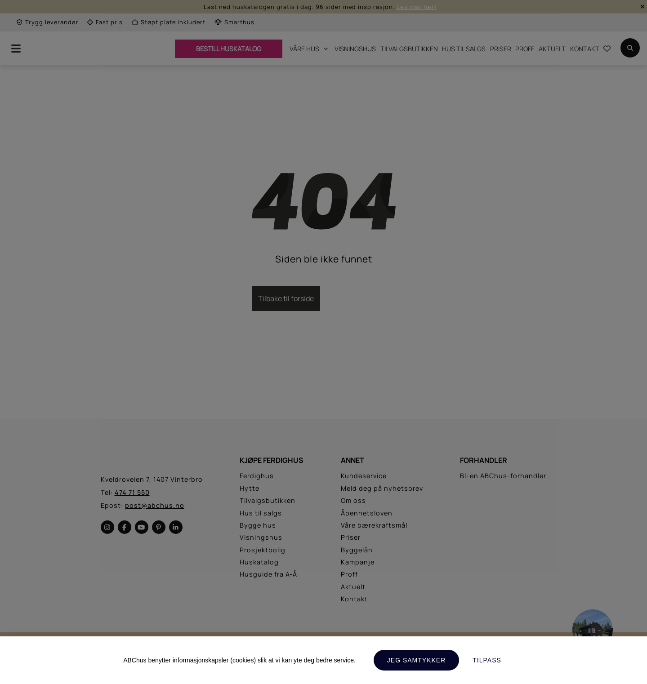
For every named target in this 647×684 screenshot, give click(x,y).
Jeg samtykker (416, 660)
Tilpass (487, 660)
